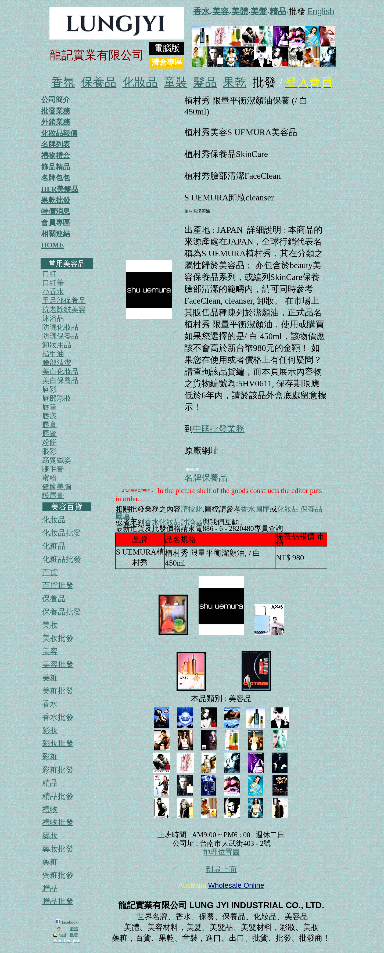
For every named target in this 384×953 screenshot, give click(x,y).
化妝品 (140, 82)
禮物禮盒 (55, 156)
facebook (70, 922)
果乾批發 (55, 200)
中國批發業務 (219, 429)
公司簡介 (55, 100)
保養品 (98, 82)
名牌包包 (55, 178)
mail (59, 935)
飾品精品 (55, 167)
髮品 (205, 82)
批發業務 (55, 111)
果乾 (234, 82)
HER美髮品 (59, 189)
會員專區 (55, 223)
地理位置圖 (221, 852)
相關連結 (55, 234)
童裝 (175, 82)
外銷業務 (55, 122)
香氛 (63, 82)
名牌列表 (55, 144)
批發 (74, 935)
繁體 (74, 928)
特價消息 (55, 211)
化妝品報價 (59, 133)
